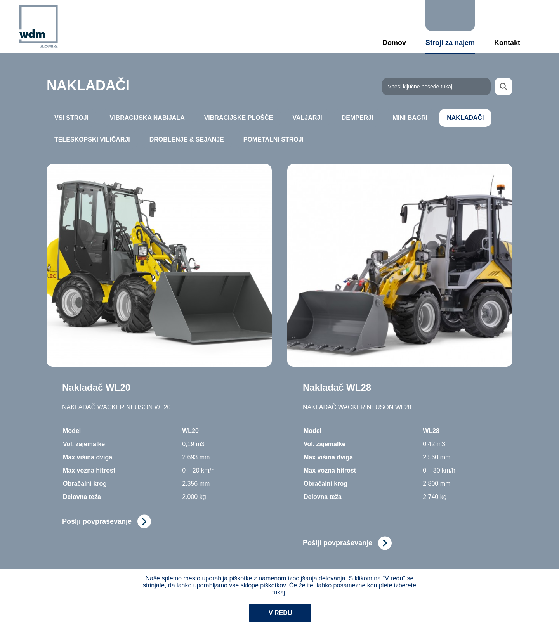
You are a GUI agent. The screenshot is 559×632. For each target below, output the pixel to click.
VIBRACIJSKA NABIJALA (146, 117)
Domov (394, 43)
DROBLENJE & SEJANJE (186, 139)
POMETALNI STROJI (273, 139)
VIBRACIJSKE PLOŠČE (238, 117)
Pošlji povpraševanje (97, 521)
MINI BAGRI (409, 117)
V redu (280, 612)
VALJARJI (307, 117)
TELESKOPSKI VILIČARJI (92, 139)
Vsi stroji (71, 117)
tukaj (278, 592)
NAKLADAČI (465, 117)
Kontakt (507, 43)
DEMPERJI (357, 117)
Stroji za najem (450, 43)
